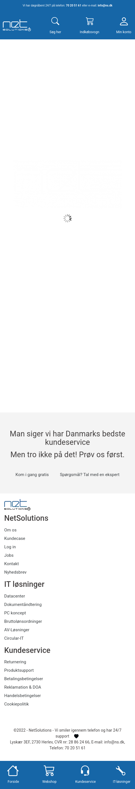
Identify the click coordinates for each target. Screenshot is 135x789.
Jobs (8, 555)
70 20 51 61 (73, 5)
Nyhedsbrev (15, 572)
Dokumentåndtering (23, 604)
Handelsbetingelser (22, 695)
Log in (10, 546)
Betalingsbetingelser (23, 678)
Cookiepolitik (16, 704)
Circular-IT (14, 638)
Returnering (15, 661)
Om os (10, 530)
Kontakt (11, 563)
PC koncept (15, 613)
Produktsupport (19, 670)
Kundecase (14, 538)
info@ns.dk (105, 5)
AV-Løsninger (16, 629)
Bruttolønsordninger (23, 621)
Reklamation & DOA (22, 687)
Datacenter (14, 596)
